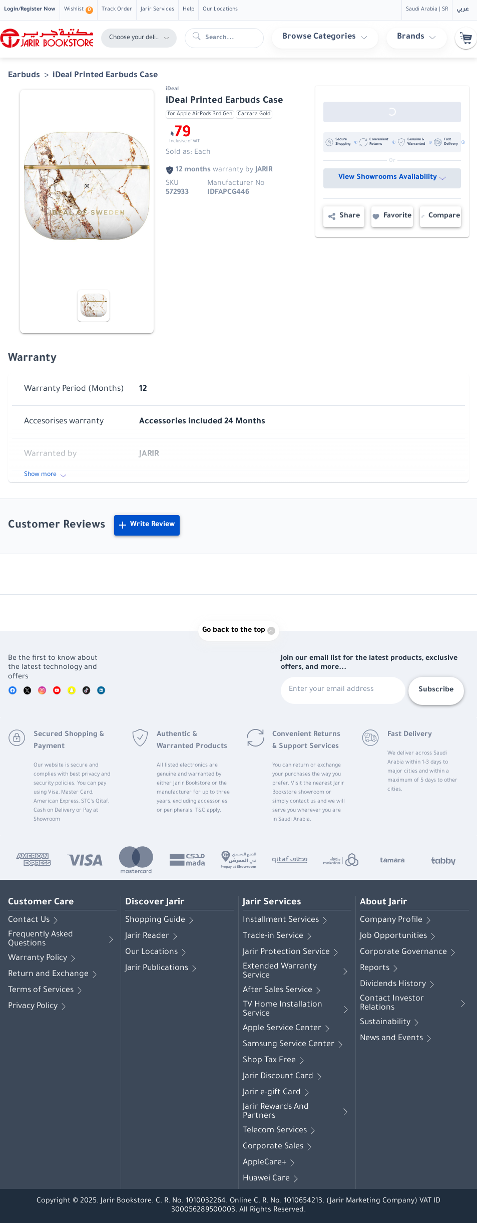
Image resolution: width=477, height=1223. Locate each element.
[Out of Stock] (392, 112)
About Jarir (383, 903)
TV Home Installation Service (297, 1010)
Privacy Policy (39, 1007)
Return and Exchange (54, 974)
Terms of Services (47, 991)
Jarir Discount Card (284, 1077)
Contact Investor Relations (414, 1004)
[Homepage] (46, 38)
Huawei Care (272, 1179)
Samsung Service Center (294, 1045)
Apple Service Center (288, 1029)
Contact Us (35, 920)
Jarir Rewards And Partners (297, 1112)
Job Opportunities (399, 936)
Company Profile (397, 920)
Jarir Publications (162, 968)
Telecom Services (281, 1131)
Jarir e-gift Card (278, 1093)
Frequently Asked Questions (62, 939)
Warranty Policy (43, 958)
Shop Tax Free (275, 1061)
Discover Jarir (154, 903)
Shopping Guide (161, 920)
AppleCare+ (270, 1163)
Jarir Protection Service (292, 952)
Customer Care (41, 903)
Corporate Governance (409, 952)
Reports (380, 968)
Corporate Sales (279, 1147)
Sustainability (391, 1023)
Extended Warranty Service (297, 971)
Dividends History (399, 985)
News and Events (397, 1039)
